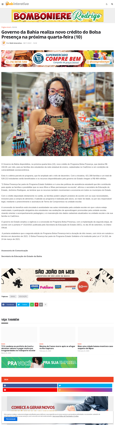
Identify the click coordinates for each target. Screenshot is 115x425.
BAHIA (14, 27)
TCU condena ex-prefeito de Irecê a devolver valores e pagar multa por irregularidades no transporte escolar (18, 348)
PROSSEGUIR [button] (10, 419)
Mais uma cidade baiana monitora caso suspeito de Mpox (95, 347)
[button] (2, 4)
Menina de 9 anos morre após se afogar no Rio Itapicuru (57, 347)
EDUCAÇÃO (23, 296)
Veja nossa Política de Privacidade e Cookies (65, 416)
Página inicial (6, 27)
